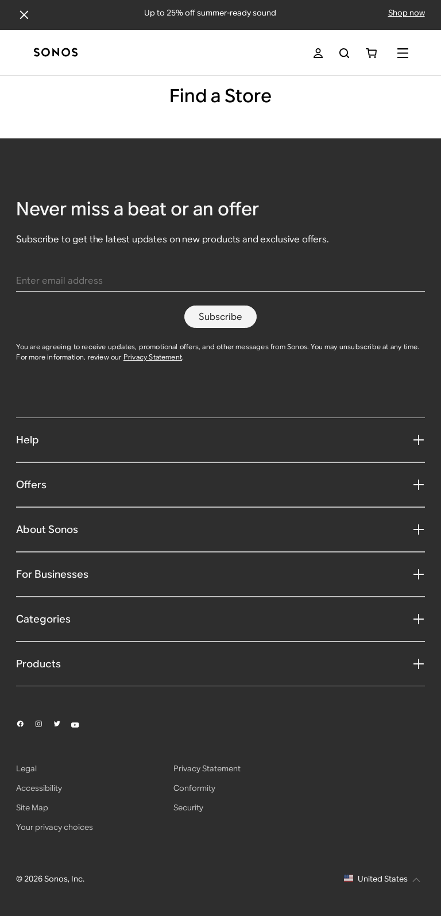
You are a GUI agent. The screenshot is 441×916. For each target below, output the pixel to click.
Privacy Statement (152, 357)
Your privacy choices (54, 827)
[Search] (344, 53)
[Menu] (402, 53)
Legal (26, 768)
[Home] (56, 53)
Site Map (32, 807)
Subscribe (220, 317)
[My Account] (318, 53)
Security (188, 807)
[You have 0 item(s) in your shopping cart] (371, 53)
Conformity (194, 788)
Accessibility (39, 788)
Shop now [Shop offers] (406, 12)
